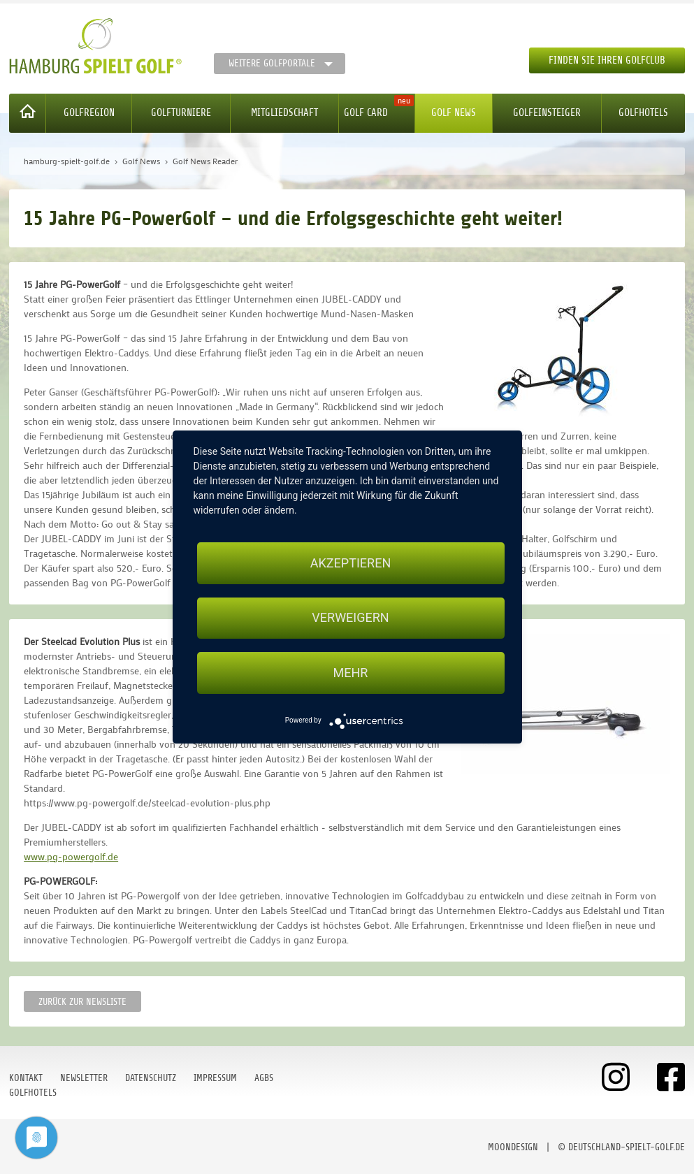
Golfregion (89, 113)
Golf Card (366, 113)
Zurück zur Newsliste (82, 1002)
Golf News (453, 113)
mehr (350, 672)
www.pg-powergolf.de (71, 856)
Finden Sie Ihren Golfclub (607, 60)
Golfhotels (643, 113)
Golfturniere (181, 113)
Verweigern (350, 618)
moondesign (513, 1147)
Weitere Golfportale (272, 63)
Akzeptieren (350, 563)
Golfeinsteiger (547, 113)
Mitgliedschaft (284, 113)
